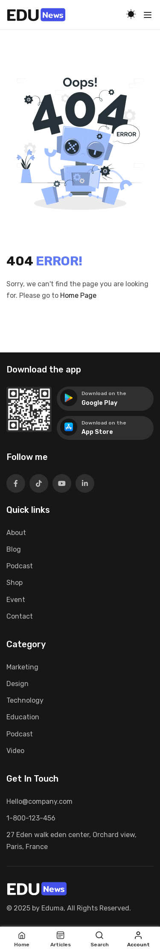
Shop (14, 583)
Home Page (78, 295)
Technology (25, 700)
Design (17, 684)
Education (22, 717)
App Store (97, 432)
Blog (13, 549)
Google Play (99, 403)
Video (15, 751)
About (16, 533)
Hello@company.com (39, 801)
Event (15, 600)
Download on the (103, 393)
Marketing (22, 667)
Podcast (19, 566)
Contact (19, 616)
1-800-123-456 (30, 818)
